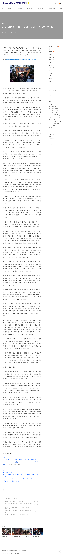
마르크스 (53, 104)
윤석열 (55, 112)
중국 (49, 106)
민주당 (54, 119)
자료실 (50, 81)
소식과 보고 (51, 75)
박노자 (50, 110)
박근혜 (58, 115)
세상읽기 (20, 9)
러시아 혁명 (51, 121)
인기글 (54, 90)
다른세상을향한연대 (54, 46)
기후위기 (51, 65)
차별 (55, 121)
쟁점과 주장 (30, 9)
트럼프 (52, 106)
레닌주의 (59, 121)
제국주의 (57, 108)
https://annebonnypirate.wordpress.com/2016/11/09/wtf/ (21, 59)
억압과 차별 (52, 9)
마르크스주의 (51, 108)
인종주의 (55, 125)
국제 (6, 498)
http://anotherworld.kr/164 (14, 464)
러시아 (54, 123)
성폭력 (56, 106)
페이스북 (50, 144)
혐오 (55, 115)
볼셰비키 (50, 123)
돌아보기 (51, 73)
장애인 (58, 123)
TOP (59, 551)
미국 (49, 104)
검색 (56, 3)
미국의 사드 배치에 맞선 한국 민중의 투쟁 (15, 514)
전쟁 (53, 110)
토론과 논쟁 (51, 67)
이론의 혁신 (41, 9)
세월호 (50, 78)
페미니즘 (53, 117)
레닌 (49, 117)
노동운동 (50, 119)
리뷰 (50, 70)
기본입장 (10, 9)
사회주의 (57, 117)
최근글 (50, 90)
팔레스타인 (58, 104)
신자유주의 (51, 112)
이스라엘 (50, 125)
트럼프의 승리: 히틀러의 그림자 (13, 501)
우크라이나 (51, 115)
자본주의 (50, 127)
